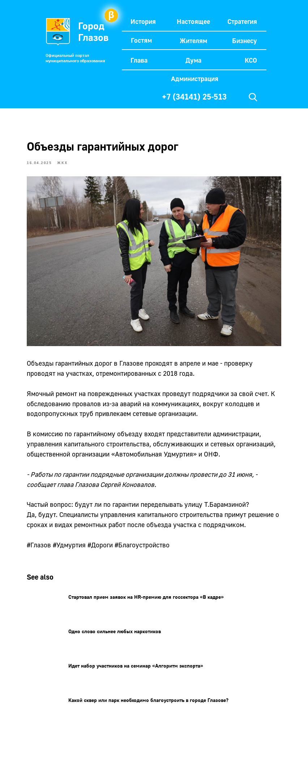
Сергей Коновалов (139, 482)
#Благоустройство (153, 553)
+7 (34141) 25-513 (194, 96)
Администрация (194, 79)
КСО (251, 60)
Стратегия (242, 21)
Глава (139, 60)
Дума (193, 60)
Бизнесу (244, 41)
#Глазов (50, 553)
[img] (253, 97)
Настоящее (193, 21)
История (143, 21)
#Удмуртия (80, 553)
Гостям (141, 40)
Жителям (193, 41)
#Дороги (111, 553)
